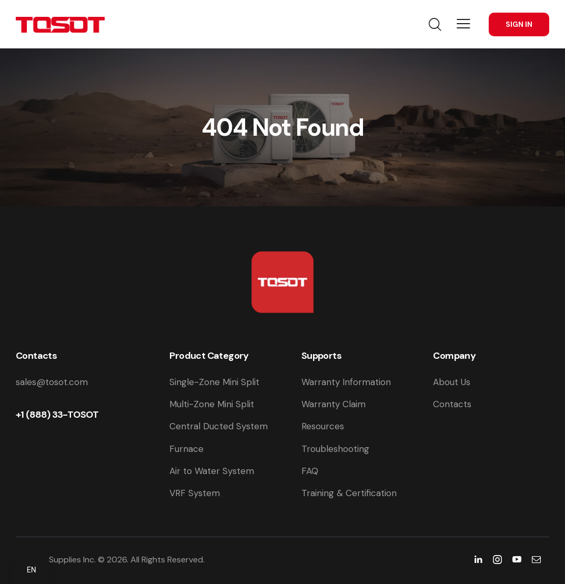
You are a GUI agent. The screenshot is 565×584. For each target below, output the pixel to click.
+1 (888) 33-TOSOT (57, 414)
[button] (463, 23)
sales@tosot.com (52, 382)
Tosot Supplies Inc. (60, 559)
